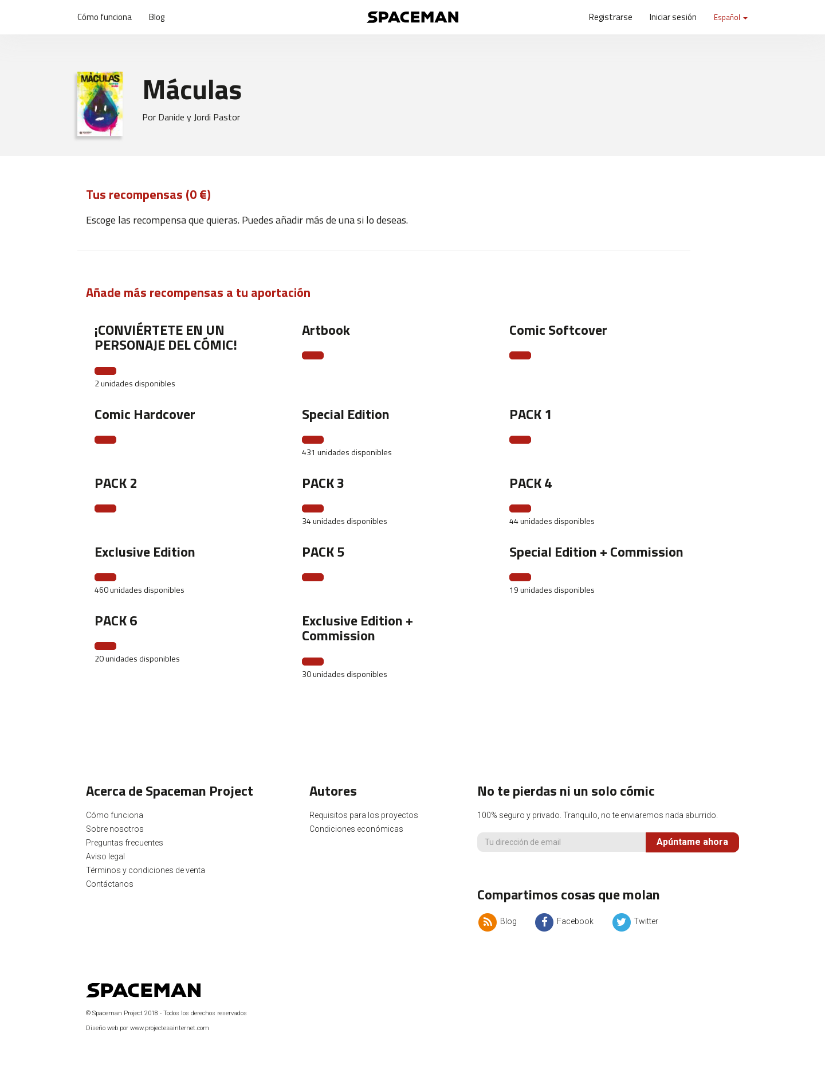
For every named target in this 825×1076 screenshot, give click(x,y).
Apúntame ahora (692, 841)
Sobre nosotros (115, 829)
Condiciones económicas (356, 829)
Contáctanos (109, 884)
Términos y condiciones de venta (145, 870)
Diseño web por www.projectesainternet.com (147, 1028)
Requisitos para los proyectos (363, 815)
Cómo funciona (104, 17)
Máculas (192, 89)
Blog (156, 17)
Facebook (564, 921)
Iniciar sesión (673, 17)
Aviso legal (105, 856)
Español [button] (731, 17)
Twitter (634, 921)
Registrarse (610, 17)
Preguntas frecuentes (124, 842)
